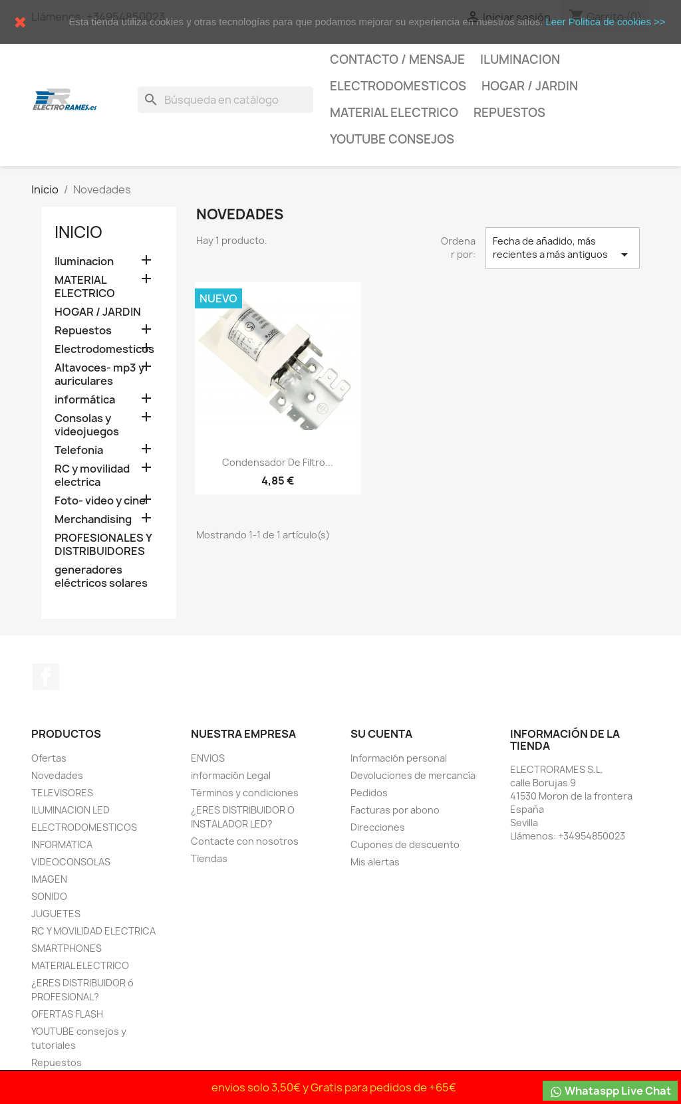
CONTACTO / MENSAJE (397, 59)
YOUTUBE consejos (392, 139)
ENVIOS (208, 758)
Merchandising (93, 519)
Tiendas (209, 858)
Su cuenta (381, 733)
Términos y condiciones (245, 792)
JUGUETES (55, 913)
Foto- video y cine (100, 501)
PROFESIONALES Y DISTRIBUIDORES (103, 544)
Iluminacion (520, 59)
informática (85, 400)
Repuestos (509, 112)
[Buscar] (225, 99)
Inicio (78, 232)
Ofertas (49, 758)
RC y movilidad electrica (92, 475)
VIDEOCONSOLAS (70, 861)
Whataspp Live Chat (610, 1091)
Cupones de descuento (405, 844)
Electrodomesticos (398, 86)
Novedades (57, 775)
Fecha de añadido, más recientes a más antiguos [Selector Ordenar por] (562, 249)
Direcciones (377, 827)
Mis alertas (375, 861)
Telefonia (79, 450)
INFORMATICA (61, 844)
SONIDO (49, 896)
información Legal (231, 775)
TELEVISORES (62, 792)
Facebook (46, 676)
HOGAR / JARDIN (529, 86)
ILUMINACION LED (70, 810)
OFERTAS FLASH (67, 1014)
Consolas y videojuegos (87, 425)
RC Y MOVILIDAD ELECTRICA (93, 931)
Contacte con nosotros (245, 841)
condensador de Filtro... (277, 462)
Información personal (398, 758)
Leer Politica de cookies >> (605, 21)
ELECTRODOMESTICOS (84, 827)
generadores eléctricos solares (101, 576)
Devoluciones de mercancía (413, 775)
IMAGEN (49, 879)
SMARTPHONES (66, 948)
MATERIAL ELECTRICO (394, 112)
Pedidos (369, 792)
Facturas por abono (395, 810)
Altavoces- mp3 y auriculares (99, 374)
